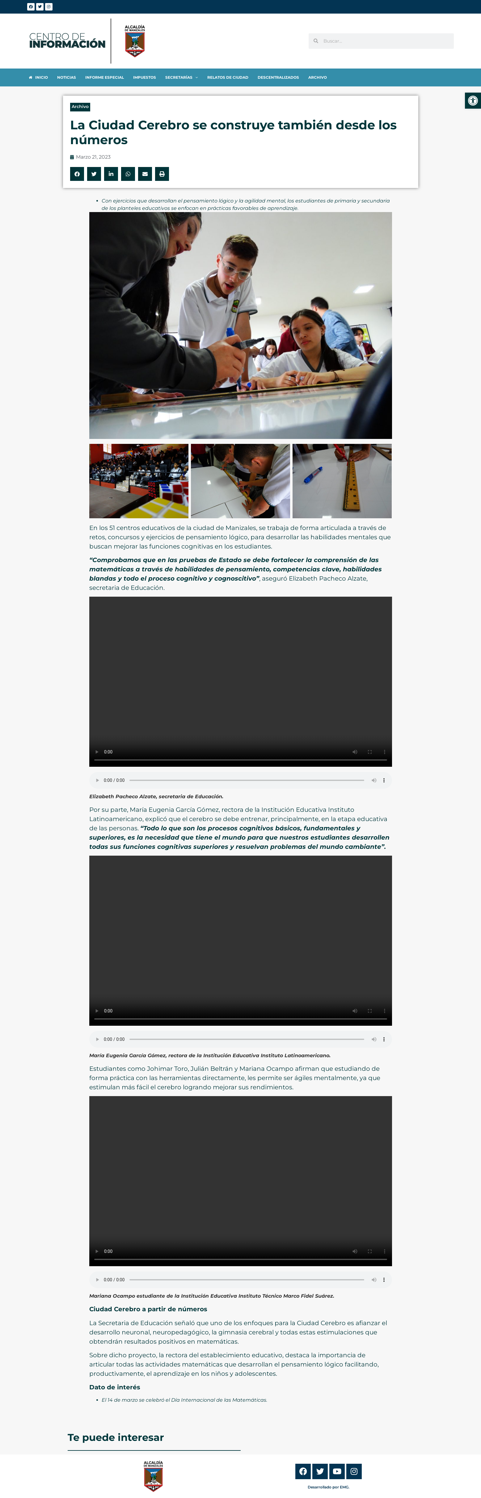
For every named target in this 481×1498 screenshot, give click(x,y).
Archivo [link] (80, 106)
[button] (77, 174)
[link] (473, 101)
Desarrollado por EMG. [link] (328, 1487)
